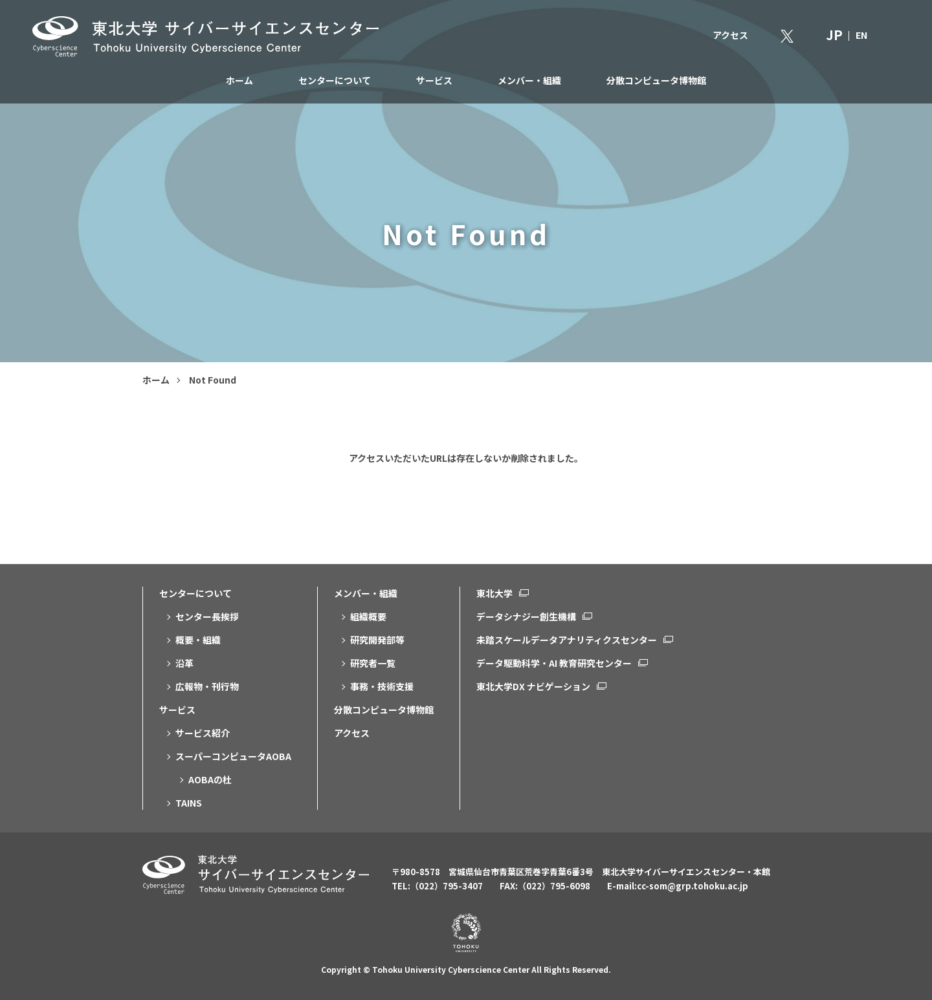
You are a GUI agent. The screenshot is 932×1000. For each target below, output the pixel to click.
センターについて (334, 80)
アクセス (730, 34)
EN (861, 34)
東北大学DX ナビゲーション (533, 686)
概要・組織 (198, 639)
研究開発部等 (377, 639)
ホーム (239, 80)
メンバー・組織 (529, 80)
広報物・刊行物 (207, 686)
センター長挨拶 (207, 616)
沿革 (184, 663)
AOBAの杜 (210, 779)
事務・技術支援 (382, 686)
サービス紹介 (202, 732)
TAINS (188, 802)
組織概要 (368, 616)
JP (834, 34)
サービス (434, 80)
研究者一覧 (372, 663)
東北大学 (494, 593)
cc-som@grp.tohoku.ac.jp (692, 886)
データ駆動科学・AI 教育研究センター (554, 663)
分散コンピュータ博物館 (656, 80)
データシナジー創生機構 (526, 616)
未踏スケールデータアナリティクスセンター (566, 639)
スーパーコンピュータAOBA (233, 756)
